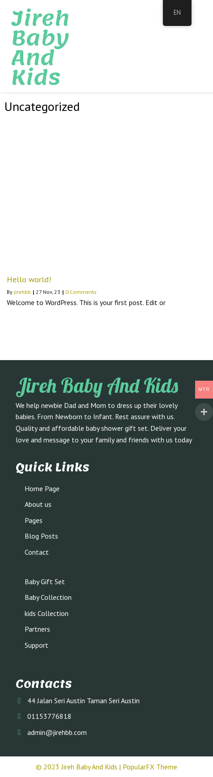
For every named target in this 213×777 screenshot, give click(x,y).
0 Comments (81, 292)
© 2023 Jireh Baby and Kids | (79, 766)
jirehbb (22, 292)
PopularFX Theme (150, 766)
